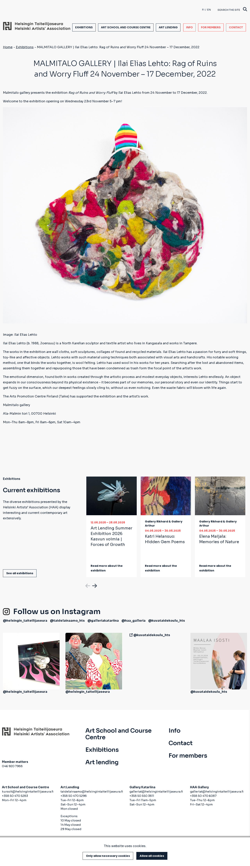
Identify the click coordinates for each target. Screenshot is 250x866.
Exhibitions (84, 27)
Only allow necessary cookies (108, 856)
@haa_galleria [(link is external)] (133, 621)
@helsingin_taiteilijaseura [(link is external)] (25, 621)
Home (7, 47)
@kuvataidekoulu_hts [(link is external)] (166, 621)
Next (94, 585)
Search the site (232, 10)
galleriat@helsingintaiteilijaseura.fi (156, 791)
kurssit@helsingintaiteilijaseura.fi (28, 791)
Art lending (168, 27)
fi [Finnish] (203, 9)
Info (189, 27)
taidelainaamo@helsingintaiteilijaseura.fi (92, 791)
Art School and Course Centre (126, 27)
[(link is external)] (130, 635)
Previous (87, 585)
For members (211, 27)
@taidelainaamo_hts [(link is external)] (67, 621)
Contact (236, 27)
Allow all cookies (152, 856)
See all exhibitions (19, 573)
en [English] (209, 9)
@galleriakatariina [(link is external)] (103, 621)
